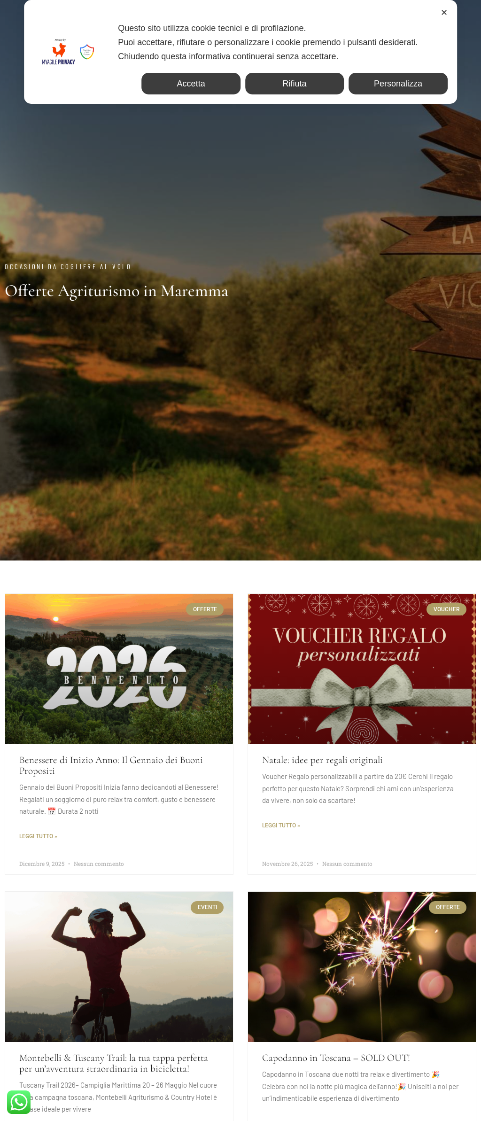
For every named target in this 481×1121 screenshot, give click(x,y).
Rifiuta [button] (295, 83)
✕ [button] (444, 12)
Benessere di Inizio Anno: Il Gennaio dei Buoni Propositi (111, 765)
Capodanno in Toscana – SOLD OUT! (336, 1058)
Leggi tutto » (38, 836)
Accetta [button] (191, 83)
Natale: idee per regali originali (322, 760)
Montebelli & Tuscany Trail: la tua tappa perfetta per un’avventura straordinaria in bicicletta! (113, 1063)
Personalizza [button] (398, 83)
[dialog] (240, 52)
